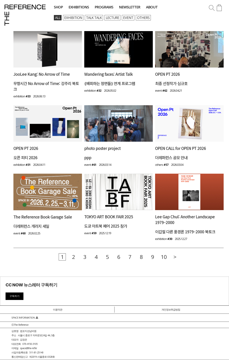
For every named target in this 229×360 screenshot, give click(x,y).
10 (164, 257)
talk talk (95, 17)
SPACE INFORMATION (24, 317)
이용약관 (57, 309)
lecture (115, 17)
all (58, 17)
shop (58, 7)
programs (104, 7)
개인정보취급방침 (171, 309)
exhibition (74, 17)
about (152, 7)
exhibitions (79, 7)
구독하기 (14, 296)
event (131, 17)
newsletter (129, 7)
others (146, 17)
